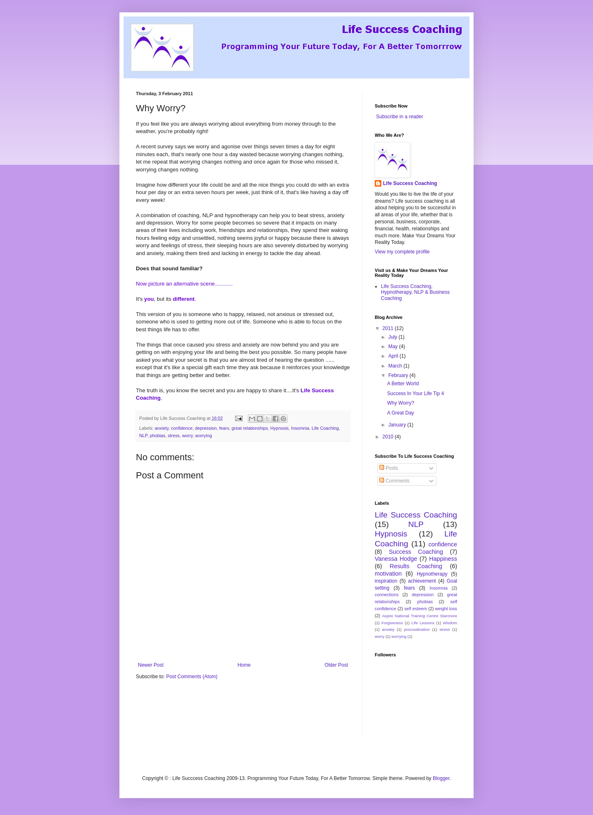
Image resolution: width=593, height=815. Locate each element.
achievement (422, 581)
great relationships (249, 428)
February (398, 375)
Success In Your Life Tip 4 (415, 393)
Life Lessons (422, 623)
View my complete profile (402, 252)
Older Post (336, 665)
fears (224, 428)
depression (206, 428)
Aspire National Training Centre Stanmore (419, 616)
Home (244, 665)
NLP (143, 435)
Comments (394, 481)
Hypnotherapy (432, 574)
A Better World (403, 383)
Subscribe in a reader (399, 116)
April (393, 356)
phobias (158, 435)
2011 (389, 328)
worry (187, 435)
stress (174, 435)
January (397, 425)
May (393, 346)
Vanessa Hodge (396, 558)
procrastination (417, 629)
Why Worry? (400, 403)
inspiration (386, 581)
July (393, 337)
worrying (203, 435)
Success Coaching (416, 551)
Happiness (443, 558)
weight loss (446, 608)
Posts (388, 468)
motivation (388, 573)
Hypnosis (280, 428)
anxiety (161, 428)
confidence (181, 428)
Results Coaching (416, 566)
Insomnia (300, 428)
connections (387, 594)
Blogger (441, 778)
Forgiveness (392, 623)
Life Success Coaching (410, 183)
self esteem (415, 608)
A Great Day (400, 413)
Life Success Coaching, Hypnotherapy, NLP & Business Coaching (415, 292)
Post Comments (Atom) (191, 676)
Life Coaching (325, 428)
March (396, 366)
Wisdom (450, 623)
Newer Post (150, 665)
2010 (389, 437)
